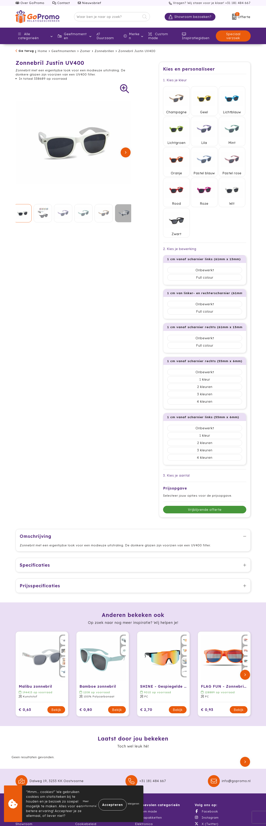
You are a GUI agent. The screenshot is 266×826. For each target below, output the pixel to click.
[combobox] (107, 16)
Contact (61, 3)
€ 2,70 (146, 655)
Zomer (85, 51)
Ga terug (26, 51)
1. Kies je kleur (175, 80)
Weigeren (133, 803)
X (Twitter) (206, 770)
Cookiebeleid (85, 770)
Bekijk (56, 656)
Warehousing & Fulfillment (36, 776)
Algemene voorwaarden (94, 757)
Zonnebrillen (104, 51)
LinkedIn (205, 776)
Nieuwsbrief (89, 3)
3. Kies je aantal (176, 417)
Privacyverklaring (89, 764)
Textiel (140, 782)
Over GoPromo (30, 3)
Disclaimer (83, 776)
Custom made (146, 757)
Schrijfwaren (145, 776)
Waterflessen (145, 789)
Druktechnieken (87, 782)
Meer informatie (90, 804)
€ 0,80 (85, 655)
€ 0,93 (207, 655)
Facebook (206, 757)
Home (42, 51)
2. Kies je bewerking (179, 191)
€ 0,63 (25, 655)
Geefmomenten (72, 36)
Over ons (23, 757)
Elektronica (144, 770)
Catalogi (22, 782)
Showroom (24, 770)
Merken (132, 36)
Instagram (207, 764)
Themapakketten (148, 764)
